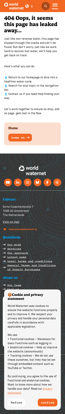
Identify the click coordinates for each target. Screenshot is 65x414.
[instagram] (28, 182)
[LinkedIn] (18, 182)
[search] (45, 6)
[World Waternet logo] (14, 6)
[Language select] (29, 6)
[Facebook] (47, 182)
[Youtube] (8, 182)
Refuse (16, 402)
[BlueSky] (37, 182)
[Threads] (57, 182)
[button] (55, 7)
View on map (11, 222)
